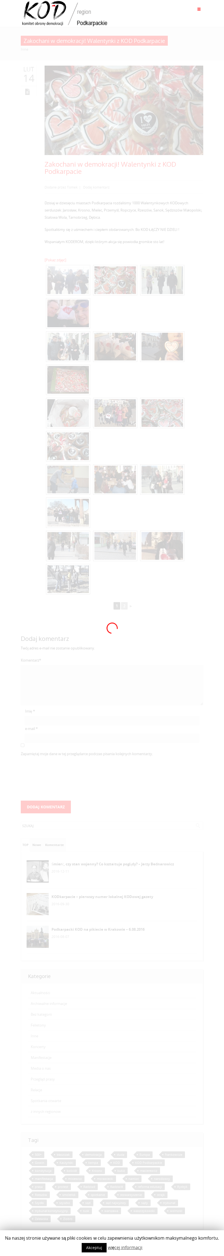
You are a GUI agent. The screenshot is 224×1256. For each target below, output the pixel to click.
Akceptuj (94, 1247)
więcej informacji (125, 1247)
